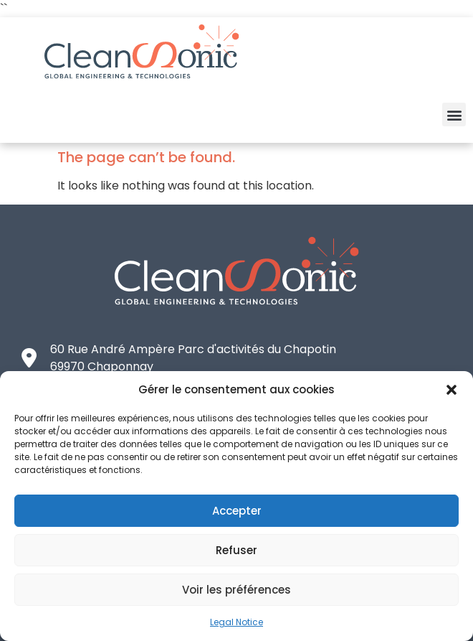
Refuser (236, 550)
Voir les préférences (236, 589)
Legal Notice (236, 622)
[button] (451, 390)
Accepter (237, 510)
